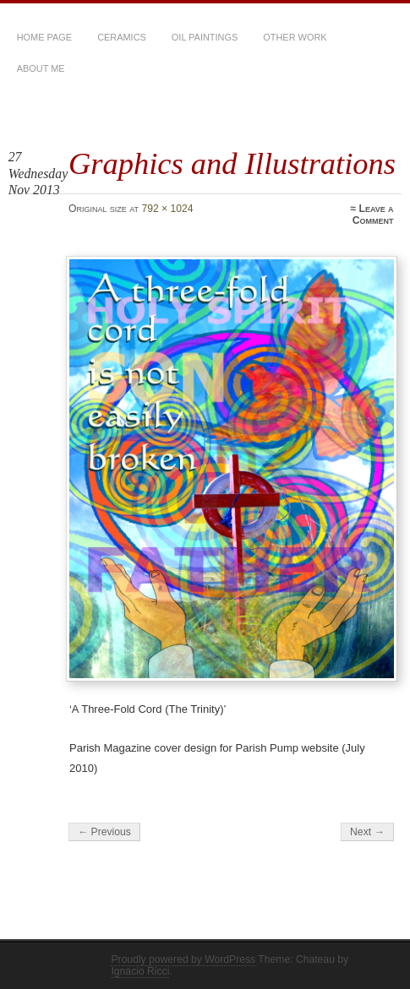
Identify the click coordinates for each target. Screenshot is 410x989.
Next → (367, 832)
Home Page (44, 37)
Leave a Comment (373, 214)
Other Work (294, 37)
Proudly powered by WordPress (183, 959)
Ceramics (121, 37)
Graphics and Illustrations (232, 163)
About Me (41, 68)
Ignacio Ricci (140, 971)
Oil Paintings (205, 37)
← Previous (104, 832)
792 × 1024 (167, 209)
